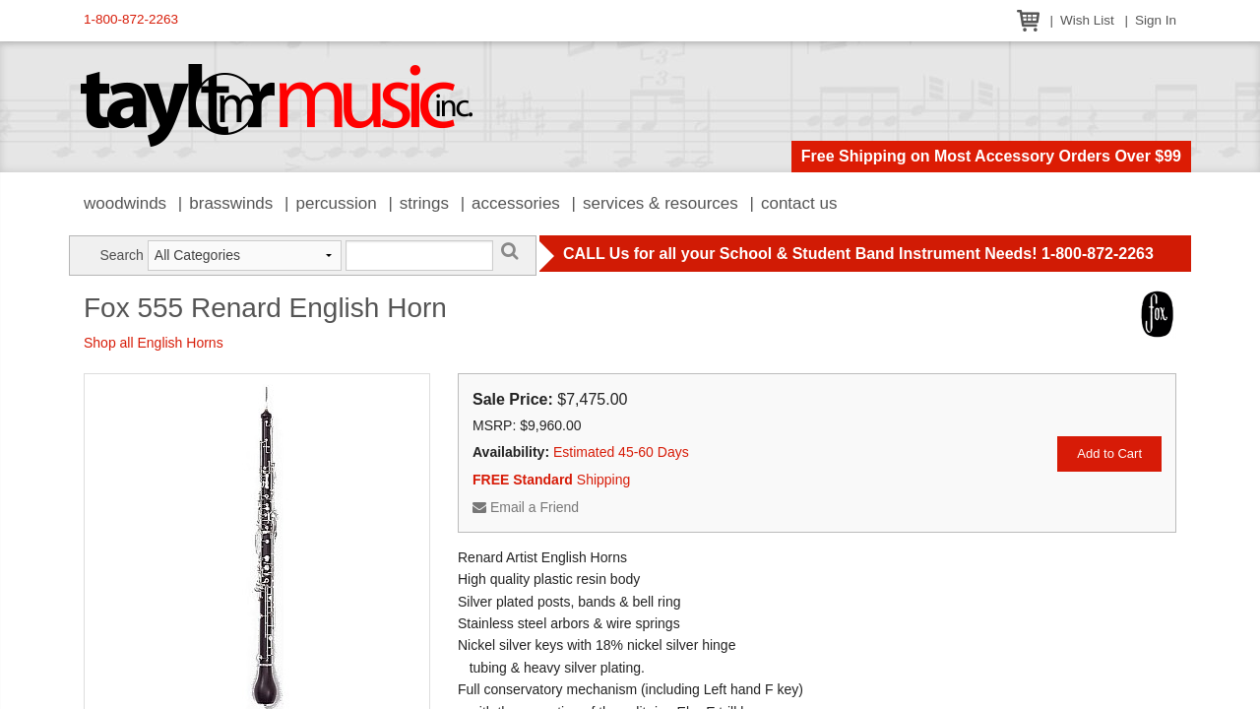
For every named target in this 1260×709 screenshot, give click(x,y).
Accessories (516, 203)
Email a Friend (525, 507)
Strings (424, 203)
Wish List (1087, 20)
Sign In (1155, 20)
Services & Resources (660, 203)
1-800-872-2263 (131, 19)
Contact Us (799, 203)
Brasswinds (231, 203)
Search (121, 255)
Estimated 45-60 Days (621, 452)
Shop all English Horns (153, 343)
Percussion (335, 203)
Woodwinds (125, 203)
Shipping (551, 479)
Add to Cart (1109, 453)
